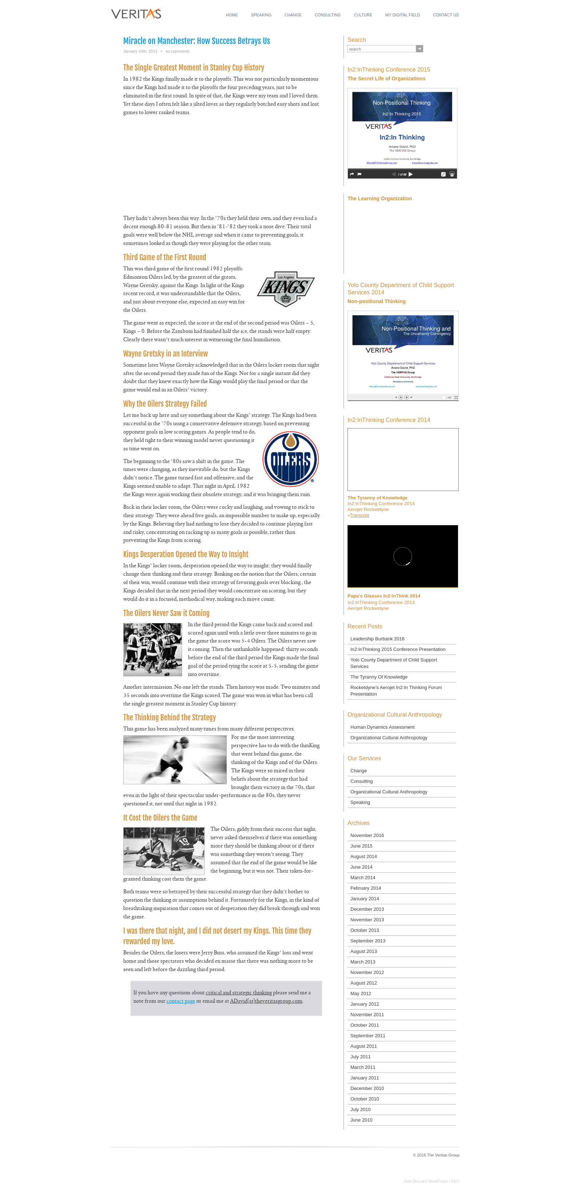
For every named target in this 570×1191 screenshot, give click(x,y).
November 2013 (367, 919)
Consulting (328, 15)
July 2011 (360, 1056)
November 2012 (367, 972)
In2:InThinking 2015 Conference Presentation (398, 649)
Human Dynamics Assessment (382, 727)
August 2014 (363, 856)
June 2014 (361, 867)
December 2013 (367, 909)
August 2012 (363, 983)
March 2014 (363, 877)
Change (293, 15)
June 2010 (361, 1120)
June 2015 (361, 846)
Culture (363, 15)
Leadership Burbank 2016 (377, 638)
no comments (177, 51)
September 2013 (367, 940)
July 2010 (360, 1109)
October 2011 (364, 1025)
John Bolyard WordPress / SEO (431, 1181)
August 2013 (363, 951)
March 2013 (363, 962)
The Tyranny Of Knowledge (379, 677)
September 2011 (367, 1035)
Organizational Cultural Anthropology (389, 737)
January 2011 (364, 1078)
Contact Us (446, 15)
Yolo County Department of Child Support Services (393, 663)
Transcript (359, 515)
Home (232, 15)
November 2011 (367, 1014)
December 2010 (367, 1088)
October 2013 (364, 930)
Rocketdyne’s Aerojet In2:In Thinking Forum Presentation (396, 691)
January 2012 (364, 1004)
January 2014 (364, 898)
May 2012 (360, 993)
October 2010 (364, 1099)
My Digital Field (402, 15)
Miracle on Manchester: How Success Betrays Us (196, 41)
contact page (180, 1001)
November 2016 (367, 835)
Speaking (261, 15)
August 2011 (363, 1046)
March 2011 (363, 1067)
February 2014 (365, 888)
